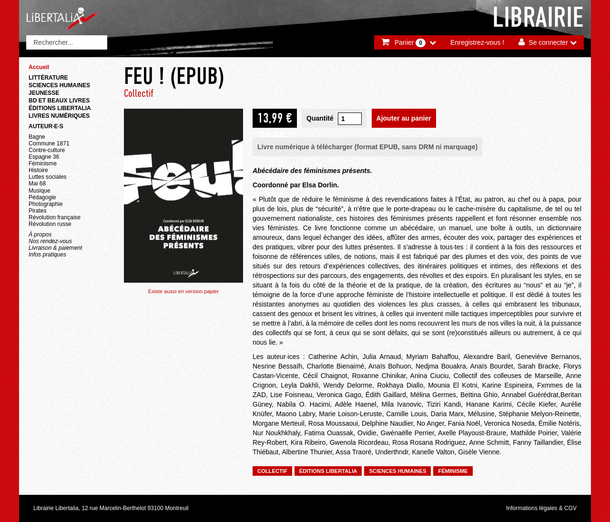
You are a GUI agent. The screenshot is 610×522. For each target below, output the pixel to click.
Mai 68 (37, 183)
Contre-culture (47, 150)
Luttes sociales (48, 177)
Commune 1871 (49, 143)
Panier (410, 43)
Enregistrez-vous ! (477, 42)
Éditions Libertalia (60, 108)
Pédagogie (42, 197)
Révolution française (55, 217)
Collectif (138, 93)
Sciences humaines (59, 85)
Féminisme (43, 163)
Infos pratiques (47, 254)
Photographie (46, 204)
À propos (40, 234)
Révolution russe (50, 224)
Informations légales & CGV (541, 508)
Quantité (320, 118)
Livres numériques (59, 116)
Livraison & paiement (55, 248)
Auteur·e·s (46, 126)
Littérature (48, 78)
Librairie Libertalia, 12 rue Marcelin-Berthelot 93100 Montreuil (111, 508)
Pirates (37, 211)
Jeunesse (44, 93)
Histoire (38, 170)
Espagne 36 (44, 157)
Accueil (39, 67)
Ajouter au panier (403, 118)
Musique (39, 191)
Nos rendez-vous (50, 241)
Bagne (37, 137)
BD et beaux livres (59, 100)
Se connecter (548, 42)
